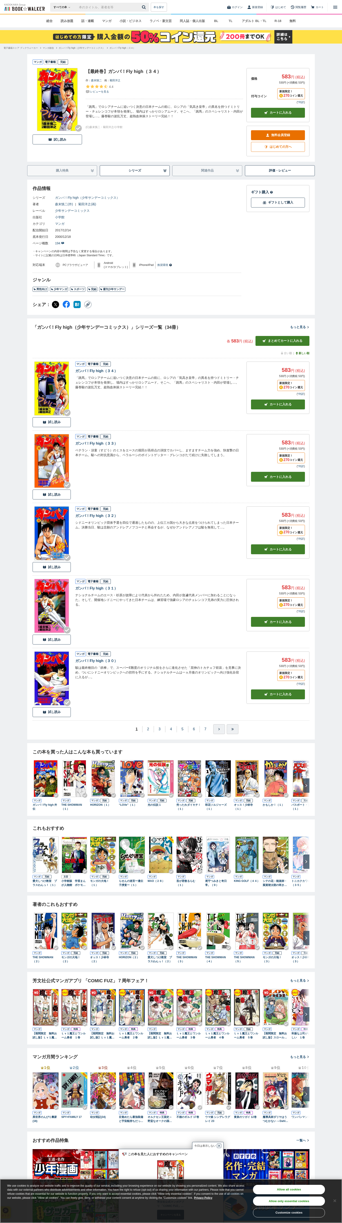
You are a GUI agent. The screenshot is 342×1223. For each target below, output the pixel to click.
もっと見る (299, 327)
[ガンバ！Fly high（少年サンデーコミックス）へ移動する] (82, 48)
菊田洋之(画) (87, 204)
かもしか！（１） (273, 804)
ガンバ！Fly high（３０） (96, 661)
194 (59, 243)
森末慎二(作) (64, 204)
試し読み (57, 139)
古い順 (286, 353)
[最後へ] (232, 729)
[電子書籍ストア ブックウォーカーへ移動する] (21, 48)
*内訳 (301, 102)
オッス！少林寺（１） (243, 806)
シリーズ (148, 170)
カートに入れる (278, 113)
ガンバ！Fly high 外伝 (45, 806)
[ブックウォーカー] (24, 7)
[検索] (144, 7)
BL (216, 21)
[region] (171, 1201)
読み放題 (67, 21)
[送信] (144, 7)
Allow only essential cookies (289, 1201)
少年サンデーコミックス (72, 210)
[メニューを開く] (335, 7)
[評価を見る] (99, 89)
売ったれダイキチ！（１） (188, 806)
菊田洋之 (115, 80)
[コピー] (88, 304)
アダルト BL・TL (254, 21)
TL (230, 21)
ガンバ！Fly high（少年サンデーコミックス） (87, 197)
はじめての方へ (278, 147)
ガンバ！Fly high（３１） (96, 588)
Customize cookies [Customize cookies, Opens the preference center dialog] (288, 1212)
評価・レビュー (280, 170)
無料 (292, 21)
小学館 (59, 217)
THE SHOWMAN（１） (71, 806)
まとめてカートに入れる (282, 341)
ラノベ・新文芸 (161, 21)
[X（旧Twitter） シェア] (55, 304)
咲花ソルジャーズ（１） (216, 806)
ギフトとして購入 (278, 202)
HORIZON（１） (100, 804)
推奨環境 (164, 265)
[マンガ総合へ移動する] (48, 48)
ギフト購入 (262, 192)
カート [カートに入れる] (278, 404)
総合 (49, 21)
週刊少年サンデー (112, 289)
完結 (92, 289)
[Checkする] (78, 128)
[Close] (335, 1201)
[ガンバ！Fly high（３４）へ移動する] (122, 48)
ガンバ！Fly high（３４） (96, 371)
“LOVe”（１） (128, 804)
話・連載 (87, 21)
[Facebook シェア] (66, 304)
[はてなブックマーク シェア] (77, 304)
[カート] (317, 7)
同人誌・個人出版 (192, 21)
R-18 (278, 21)
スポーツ (77, 289)
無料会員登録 (278, 135)
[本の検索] (63, 7)
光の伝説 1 (154, 804)
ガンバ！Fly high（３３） (96, 443)
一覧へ (302, 1140)
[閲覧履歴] (298, 7)
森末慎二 (96, 80)
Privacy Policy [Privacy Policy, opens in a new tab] (203, 1197)
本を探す (158, 7)
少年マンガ (59, 289)
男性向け (40, 289)
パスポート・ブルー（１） (303, 806)
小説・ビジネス (131, 21)
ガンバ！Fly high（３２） (96, 516)
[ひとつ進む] (219, 729)
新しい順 (302, 353)
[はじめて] (278, 7)
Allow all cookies (289, 1189)
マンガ (106, 21)
